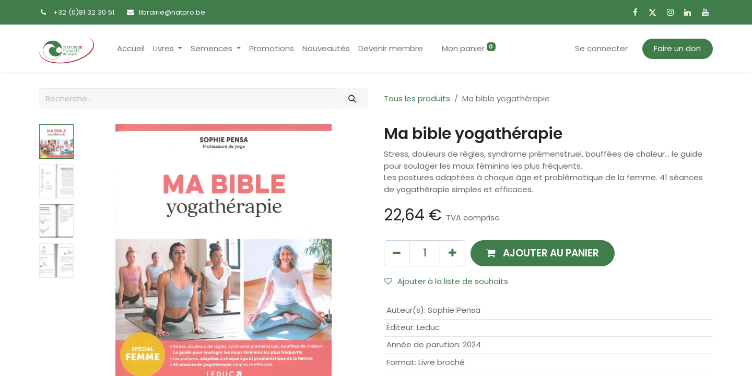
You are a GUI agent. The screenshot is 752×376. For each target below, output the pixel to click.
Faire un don (677, 48)
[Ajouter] (452, 253)
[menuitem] (131, 49)
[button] (543, 253)
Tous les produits (417, 98)
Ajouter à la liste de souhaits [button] (446, 281)
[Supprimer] (396, 253)
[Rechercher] (352, 98)
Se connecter (601, 48)
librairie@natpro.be (172, 12)
